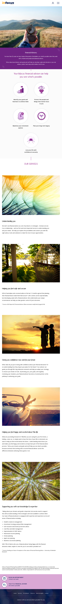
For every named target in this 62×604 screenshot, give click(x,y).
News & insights (39, 593)
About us (32, 593)
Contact (46, 593)
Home (15, 593)
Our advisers (26, 593)
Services (20, 593)
